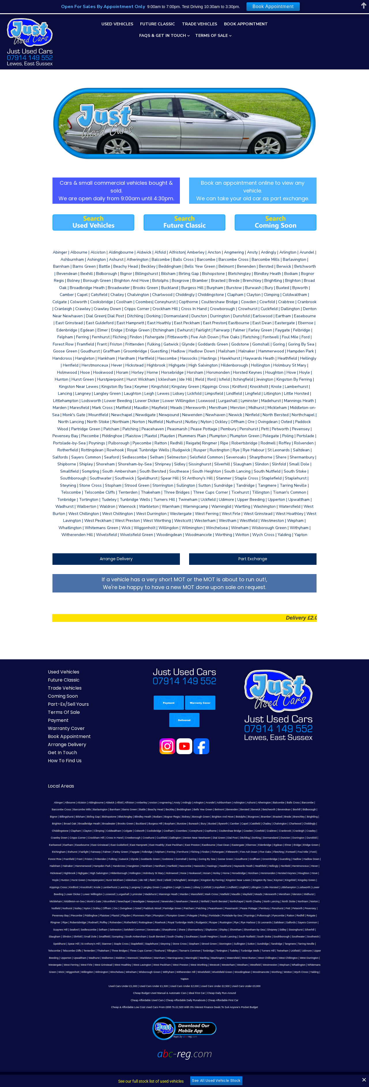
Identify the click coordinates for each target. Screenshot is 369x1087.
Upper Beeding (90, 942)
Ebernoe (166, 836)
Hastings (102, 857)
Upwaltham (120, 942)
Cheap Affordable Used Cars (147, 984)
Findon (108, 843)
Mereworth (126, 885)
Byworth (171, 815)
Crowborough (60, 829)
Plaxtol (218, 899)
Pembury (101, 899)
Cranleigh (238, 822)
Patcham (303, 892)
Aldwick (99, 793)
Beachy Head (127, 800)
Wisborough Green (174, 956)
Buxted (160, 815)
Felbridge (49, 843)
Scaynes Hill (139, 913)
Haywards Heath (132, 857)
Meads (114, 885)
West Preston (213, 949)
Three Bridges (165, 935)
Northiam (149, 892)
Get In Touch (57, 744)
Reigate (134, 906)
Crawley (251, 822)
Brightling (268, 808)
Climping (313, 815)
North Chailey (100, 892)
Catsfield (203, 815)
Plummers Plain (245, 899)
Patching (316, 892)
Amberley (131, 793)
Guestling (180, 850)
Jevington (65, 871)
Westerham (260, 949)
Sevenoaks (232, 913)
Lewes (51, 878)
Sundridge (317, 927)
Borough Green (157, 808)
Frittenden (273, 843)
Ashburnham (214, 793)
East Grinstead (297, 829)
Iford (308, 864)
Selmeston (195, 913)
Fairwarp (280, 836)
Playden (229, 899)
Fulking (285, 843)
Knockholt (227, 871)
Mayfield (103, 885)
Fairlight (267, 836)
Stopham (249, 927)
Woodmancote (285, 956)
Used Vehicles (117, 24)
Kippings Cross (199, 871)
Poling (306, 899)
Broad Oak (294, 808)
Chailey (214, 815)
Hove (196, 864)
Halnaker (235, 850)
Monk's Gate (216, 885)
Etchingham (243, 836)
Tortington (267, 935)
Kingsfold (163, 871)
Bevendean (255, 800)
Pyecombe (102, 906)
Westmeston (302, 949)
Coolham (108, 822)
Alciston (71, 793)
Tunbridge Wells (295, 935)
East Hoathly (72, 836)
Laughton (307, 871)
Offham (221, 892)
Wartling (244, 942)
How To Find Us (60, 752)
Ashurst (241, 793)
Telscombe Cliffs (117, 935)
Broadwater (56, 815)
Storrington (280, 927)
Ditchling (172, 829)
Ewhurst (256, 836)
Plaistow (207, 899)
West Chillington (307, 942)
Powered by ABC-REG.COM (226, 1068)
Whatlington (51, 956)
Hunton (214, 864)
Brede (243, 808)
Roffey (194, 906)
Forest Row (227, 843)
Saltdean (92, 913)
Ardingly (177, 793)
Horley (98, 864)
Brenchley (255, 808)
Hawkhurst (115, 857)
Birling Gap (49, 808)
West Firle (119, 949)
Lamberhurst (250, 871)
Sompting (185, 921)
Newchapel (246, 885)
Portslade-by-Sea (55, 906)
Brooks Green (73, 815)
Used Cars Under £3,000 (246, 970)
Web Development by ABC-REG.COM (292, 1068)
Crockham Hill (303, 822)
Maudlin (92, 885)
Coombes (121, 822)
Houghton (185, 864)
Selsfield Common (213, 913)
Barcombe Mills (54, 800)
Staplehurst (206, 927)
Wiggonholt (97, 956)
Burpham (117, 815)
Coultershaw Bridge (170, 822)
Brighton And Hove (179, 808)
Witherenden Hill (210, 956)
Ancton (143, 793)
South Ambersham (204, 921)
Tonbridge (253, 935)
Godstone (63, 850)
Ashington (229, 793)
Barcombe (298, 793)
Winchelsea (141, 956)
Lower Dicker (204, 878)
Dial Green (146, 829)
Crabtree (212, 822)
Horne (107, 864)
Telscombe (99, 935)
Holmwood (53, 864)
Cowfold (200, 822)
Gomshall (76, 850)
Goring (88, 850)
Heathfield (150, 857)
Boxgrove (209, 808)
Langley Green (291, 871)
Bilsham (319, 800)
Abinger (48, 793)
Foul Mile (205, 843)
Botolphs (197, 808)
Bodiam (114, 808)
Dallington (102, 829)
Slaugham (123, 921)
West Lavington (175, 949)
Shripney (72, 921)
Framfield (241, 843)
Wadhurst (134, 942)
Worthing (301, 956)
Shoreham (315, 913)
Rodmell (183, 906)
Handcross (286, 850)
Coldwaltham (53, 822)
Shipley (302, 913)
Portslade (317, 899)
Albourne (60, 793)
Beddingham (155, 800)
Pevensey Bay (163, 899)
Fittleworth (135, 843)
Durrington (226, 829)
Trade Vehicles (199, 24)
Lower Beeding (185, 878)
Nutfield (170, 892)
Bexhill (268, 800)
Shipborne (290, 913)
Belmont (190, 800)
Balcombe (268, 793)
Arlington (188, 793)
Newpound (275, 885)
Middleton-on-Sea (197, 885)
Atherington (254, 793)
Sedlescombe (168, 913)
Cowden (188, 822)
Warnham (199, 942)
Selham (182, 913)
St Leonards (78, 913)
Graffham (150, 850)
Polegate (295, 899)
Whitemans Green (70, 956)
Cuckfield (89, 829)
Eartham (265, 829)
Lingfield (108, 878)
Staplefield (191, 927)
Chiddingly (257, 815)
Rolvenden (206, 906)
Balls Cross (283, 793)
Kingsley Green (179, 871)
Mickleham (178, 885)
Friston (261, 843)
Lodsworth (169, 878)
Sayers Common (120, 913)
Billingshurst (306, 800)
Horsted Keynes (168, 864)
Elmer (203, 836)
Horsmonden (149, 864)
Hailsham (222, 850)
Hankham (314, 850)
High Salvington (259, 857)
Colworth (79, 822)
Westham (274, 949)
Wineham (155, 956)
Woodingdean (267, 956)
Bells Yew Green (174, 800)
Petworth (134, 899)
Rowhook (250, 906)
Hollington (295, 857)
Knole (238, 871)
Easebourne (279, 829)
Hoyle (204, 864)
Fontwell (194, 843)
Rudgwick (291, 906)
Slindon (135, 921)
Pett (124, 899)
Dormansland (198, 829)
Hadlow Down (207, 850)
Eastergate (153, 836)
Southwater (85, 927)
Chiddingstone (274, 815)
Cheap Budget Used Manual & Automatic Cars (160, 977)
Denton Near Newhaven (124, 829)
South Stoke (51, 927)
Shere (260, 913)
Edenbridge (180, 836)
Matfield (80, 885)
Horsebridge (120, 864)
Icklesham (281, 864)
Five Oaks (168, 843)
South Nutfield (315, 921)
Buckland (88, 815)
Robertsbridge (168, 906)
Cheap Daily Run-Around (221, 977)
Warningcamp (215, 942)
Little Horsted (135, 878)
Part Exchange (255, 550)
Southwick (100, 927)
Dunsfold (239, 829)
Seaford (153, 913)
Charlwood (243, 815)
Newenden (290, 885)
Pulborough (86, 906)
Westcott (247, 949)
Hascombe (75, 857)
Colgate (67, 822)
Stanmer (161, 927)
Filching (97, 843)
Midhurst (165, 885)
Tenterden (134, 935)
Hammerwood (250, 850)
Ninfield (51, 892)
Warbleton (186, 942)
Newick (316, 885)
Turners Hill (313, 935)
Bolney (142, 808)
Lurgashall (254, 878)
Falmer (291, 836)
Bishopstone (65, 808)
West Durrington (69, 949)
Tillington (217, 935)
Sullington (294, 927)
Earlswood (252, 829)
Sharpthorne (248, 913)
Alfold (109, 793)
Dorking (183, 829)
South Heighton (277, 921)
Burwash (141, 815)
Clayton (301, 815)
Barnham (86, 800)
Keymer (151, 871)
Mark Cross (67, 885)
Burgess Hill (103, 815)
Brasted (233, 808)
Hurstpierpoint (245, 864)
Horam (88, 864)
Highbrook (229, 857)
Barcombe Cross (315, 793)
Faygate (319, 836)
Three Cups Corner (186, 935)
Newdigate (261, 885)
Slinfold (146, 921)
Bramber (222, 808)
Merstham (140, 885)
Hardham (49, 857)
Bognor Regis (128, 808)
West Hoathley (155, 949)
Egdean (193, 836)
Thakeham (148, 935)
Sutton (306, 927)
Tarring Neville (83, 935)
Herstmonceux (190, 857)
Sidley (83, 921)
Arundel (200, 793)
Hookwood (76, 864)
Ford (216, 843)
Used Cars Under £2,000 (184, 970)
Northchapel (83, 892)
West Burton (289, 942)
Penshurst (114, 899)
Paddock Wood (267, 892)
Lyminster (268, 878)
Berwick (227, 800)
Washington (258, 942)
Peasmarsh (68, 899)
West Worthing (231, 949)
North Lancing (118, 892)
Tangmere (67, 935)
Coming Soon (58, 687)
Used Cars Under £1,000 (122, 970)
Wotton (312, 956)
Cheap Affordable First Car (223, 984)
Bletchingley (82, 808)
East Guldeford (316, 829)
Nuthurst (182, 892)
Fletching (181, 843)
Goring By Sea (102, 850)
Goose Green (120, 850)
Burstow (129, 815)
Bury (151, 815)
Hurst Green (228, 864)
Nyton (202, 892)
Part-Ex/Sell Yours (63, 695)
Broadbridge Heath (313, 808)
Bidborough (280, 800)
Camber (182, 815)
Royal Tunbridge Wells (271, 906)
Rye (49, 913)
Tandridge (53, 935)
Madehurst (282, 878)
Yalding (184, 963)
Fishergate (120, 843)
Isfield (316, 864)
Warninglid (231, 942)
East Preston (107, 836)
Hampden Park (269, 850)
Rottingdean (236, 906)
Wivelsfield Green (246, 956)
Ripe (155, 906)
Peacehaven (52, 899)
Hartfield (62, 857)
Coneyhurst (135, 822)
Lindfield (97, 878)
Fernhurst (85, 843)
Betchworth (240, 800)
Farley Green (304, 836)
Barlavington (72, 800)
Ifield (301, 864)
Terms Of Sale (211, 35)
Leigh (318, 871)
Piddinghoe (193, 899)
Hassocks (89, 857)
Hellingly (163, 857)
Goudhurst (137, 850)
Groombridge (165, 850)
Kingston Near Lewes (111, 871)
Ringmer (146, 906)
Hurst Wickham (263, 864)
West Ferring (103, 949)
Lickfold (71, 878)
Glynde (307, 843)
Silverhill (110, 921)
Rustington (316, 906)
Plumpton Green (278, 899)
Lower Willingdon (224, 878)
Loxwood (241, 878)
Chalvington (228, 815)
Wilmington (126, 956)
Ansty (167, 793)
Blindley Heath (99, 808)
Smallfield (172, 921)
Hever (204, 857)
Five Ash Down (151, 843)
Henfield (175, 857)
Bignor (293, 800)
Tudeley (279, 935)
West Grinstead (136, 949)
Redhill (124, 906)
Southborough (68, 927)
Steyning (220, 927)
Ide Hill (293, 864)
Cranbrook (225, 822)
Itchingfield (52, 871)
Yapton (194, 963)
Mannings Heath (299, 878)
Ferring (74, 843)
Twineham (50, 942)
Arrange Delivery (113, 550)
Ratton (114, 906)
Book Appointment (246, 24)
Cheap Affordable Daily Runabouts (186, 984)
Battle (113, 800)
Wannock (172, 942)
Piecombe (179, 899)
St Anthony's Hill (145, 927)
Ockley (211, 892)
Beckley (141, 800)
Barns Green (101, 800)
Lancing (264, 871)
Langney (276, 871)
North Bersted (65, 892)
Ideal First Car (197, 977)
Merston (153, 885)
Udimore (74, 942)
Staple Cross (176, 927)
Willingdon (112, 956)
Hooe (65, 864)
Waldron (160, 942)
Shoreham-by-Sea (54, 921)
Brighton (281, 808)
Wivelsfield (228, 956)
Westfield (288, 949)
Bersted (216, 800)
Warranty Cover (61, 719)
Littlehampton (153, 878)
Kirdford (214, 871)
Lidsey (61, 878)
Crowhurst (76, 829)
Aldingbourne (85, 793)
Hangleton (300, 850)
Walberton (148, 942)
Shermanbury (274, 913)
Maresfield (53, 885)
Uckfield (62, 942)
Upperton (106, 942)
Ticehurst (204, 935)
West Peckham (194, 949)
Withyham (193, 956)
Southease (260, 921)
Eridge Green (226, 836)
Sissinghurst (96, 921)
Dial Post (160, 829)
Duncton (213, 829)
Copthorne (150, 822)
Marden (315, 878)
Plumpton (261, 899)
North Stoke (135, 892)
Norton (160, 892)
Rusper (304, 906)
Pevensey (147, 899)
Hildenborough (278, 857)
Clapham (289, 815)
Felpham (62, 843)
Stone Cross (234, 927)
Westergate (87, 949)
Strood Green (264, 927)
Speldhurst (114, 927)
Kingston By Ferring (85, 871)
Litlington (120, 878)
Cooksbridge (94, 822)
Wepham (317, 949)
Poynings (72, 906)
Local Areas (56, 777)
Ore (230, 892)
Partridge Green (287, 892)
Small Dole (158, 921)
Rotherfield (220, 906)
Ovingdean (240, 892)
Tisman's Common (235, 935)
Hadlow (192, 850)
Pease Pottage (85, 899)
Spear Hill (128, 927)
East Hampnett (54, 836)
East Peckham (89, 836)
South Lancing (296, 921)
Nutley (193, 892)
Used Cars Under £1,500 (153, 970)
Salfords (103, 913)
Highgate (242, 857)
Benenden (204, 800)
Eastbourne (124, 836)
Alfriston (119, 793)
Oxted (252, 892)
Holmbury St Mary (313, 857)
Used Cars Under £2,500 (215, 970)
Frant (252, 843)
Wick (86, 956)
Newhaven (304, 885)
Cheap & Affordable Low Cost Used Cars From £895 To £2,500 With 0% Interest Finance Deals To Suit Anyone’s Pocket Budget (184, 991)
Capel (192, 815)
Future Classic (157, 24)
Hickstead (215, 857)
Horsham (134, 864)
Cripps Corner (285, 822)
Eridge (212, 836)
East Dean (139, 836)
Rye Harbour (61, 913)
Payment (53, 711)
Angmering (155, 793)
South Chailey (244, 921)
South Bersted (225, 921)
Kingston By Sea (135, 871)
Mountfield (232, 885)
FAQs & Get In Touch (162, 35)
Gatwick (296, 843)
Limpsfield (84, 878)
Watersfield (273, 942)
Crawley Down (266, 822)
